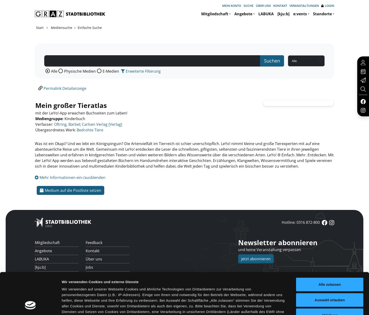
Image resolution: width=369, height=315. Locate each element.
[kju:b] (283, 13)
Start (40, 27)
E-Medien (111, 71)
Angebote (243, 13)
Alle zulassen (329, 247)
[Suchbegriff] (152, 61)
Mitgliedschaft (214, 13)
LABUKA (266, 13)
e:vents (300, 13)
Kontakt (280, 6)
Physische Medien (80, 71)
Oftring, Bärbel (67, 124)
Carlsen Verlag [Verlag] (102, 124)
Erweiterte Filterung (141, 71)
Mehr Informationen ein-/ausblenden (70, 177)
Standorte (322, 13)
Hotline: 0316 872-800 (301, 222)
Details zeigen (250, 306)
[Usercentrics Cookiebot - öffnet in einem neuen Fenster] (30, 305)
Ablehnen (330, 278)
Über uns (263, 6)
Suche (248, 6)
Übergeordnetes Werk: (55, 130)
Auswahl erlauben (330, 262)
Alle (54, 71)
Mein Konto (231, 6)
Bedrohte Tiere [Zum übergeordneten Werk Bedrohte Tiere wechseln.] (90, 130)
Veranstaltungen (304, 6)
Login (327, 6)
